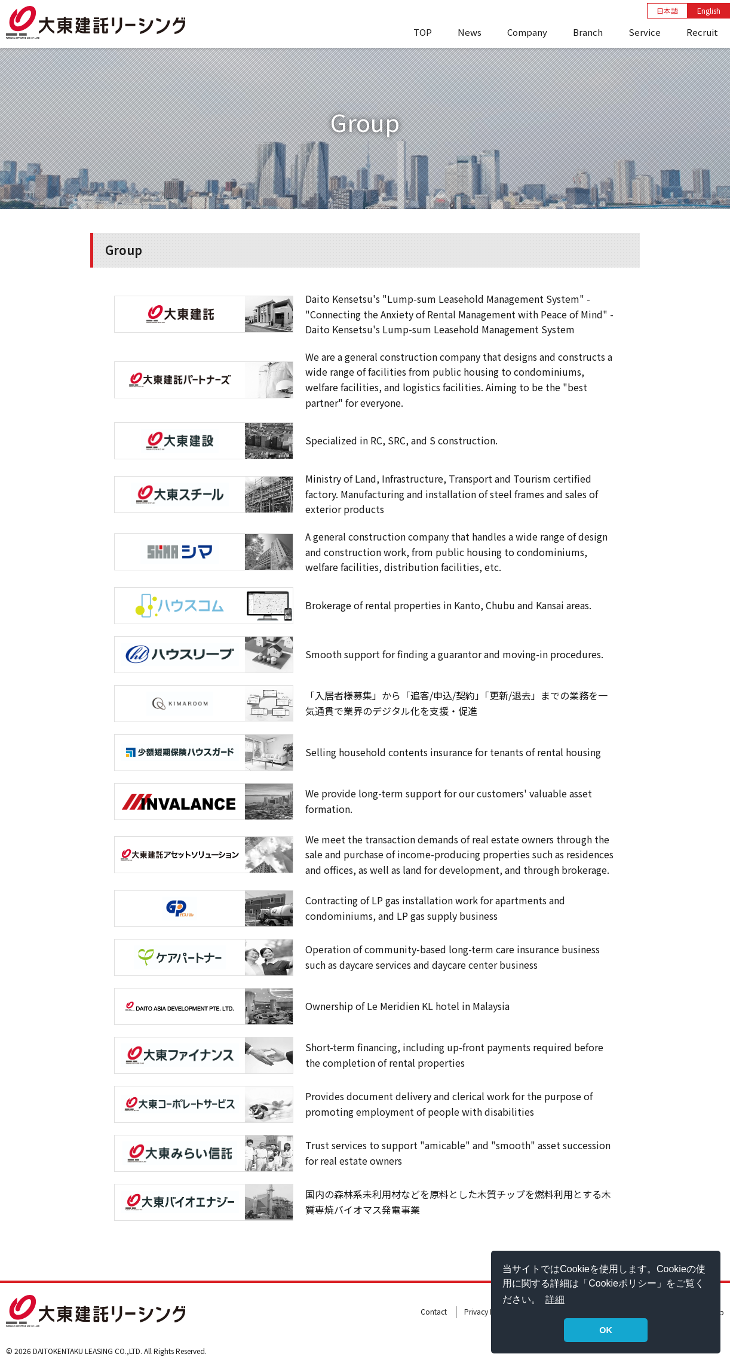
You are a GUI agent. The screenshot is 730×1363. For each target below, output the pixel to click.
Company (527, 32)
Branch (588, 32)
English (708, 10)
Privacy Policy (487, 1311)
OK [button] (605, 1330)
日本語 (667, 10)
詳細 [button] (555, 1299)
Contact (434, 1311)
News (469, 32)
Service (644, 32)
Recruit (702, 32)
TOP (422, 32)
